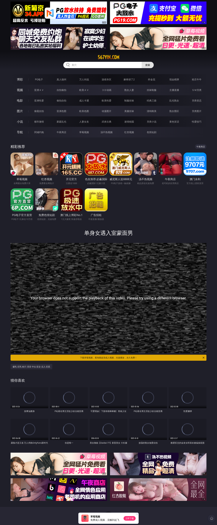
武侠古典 (106, 121)
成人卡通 (84, 100)
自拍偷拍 (61, 90)
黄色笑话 (174, 121)
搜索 (147, 65)
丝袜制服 (151, 90)
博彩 (20, 79)
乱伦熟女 (174, 100)
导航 (20, 132)
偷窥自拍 (39, 111)
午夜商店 (61, 132)
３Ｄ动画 (106, 90)
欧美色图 (84, 111)
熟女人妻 (129, 90)
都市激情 (39, 121)
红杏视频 (129, 132)
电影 (20, 100)
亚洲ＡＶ (39, 90)
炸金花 (151, 79)
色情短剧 (151, 132)
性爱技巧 (196, 121)
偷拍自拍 (61, 100)
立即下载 (129, 518)
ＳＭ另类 (196, 90)
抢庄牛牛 (196, 79)
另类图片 (196, 111)
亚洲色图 (61, 111)
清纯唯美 (151, 111)
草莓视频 (84, 132)
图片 (20, 111)
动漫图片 (106, 111)
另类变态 (196, 100)
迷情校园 (129, 121)
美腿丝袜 (129, 111)
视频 (20, 90)
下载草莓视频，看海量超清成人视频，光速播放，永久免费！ (142, 357)
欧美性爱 (106, 100)
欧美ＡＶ (84, 90)
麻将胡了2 (129, 79)
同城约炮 (39, 132)
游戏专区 (106, 79)
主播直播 (174, 90)
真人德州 (61, 79)
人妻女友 (84, 121)
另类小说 (151, 121)
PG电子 (39, 79)
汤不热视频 (107, 132)
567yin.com (108, 57)
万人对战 (84, 79)
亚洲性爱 (39, 100)
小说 (20, 122)
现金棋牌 (174, 79)
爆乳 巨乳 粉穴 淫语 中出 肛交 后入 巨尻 (31, 366)
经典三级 (151, 100)
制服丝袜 (129, 100)
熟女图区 (174, 111)
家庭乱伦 (61, 121)
